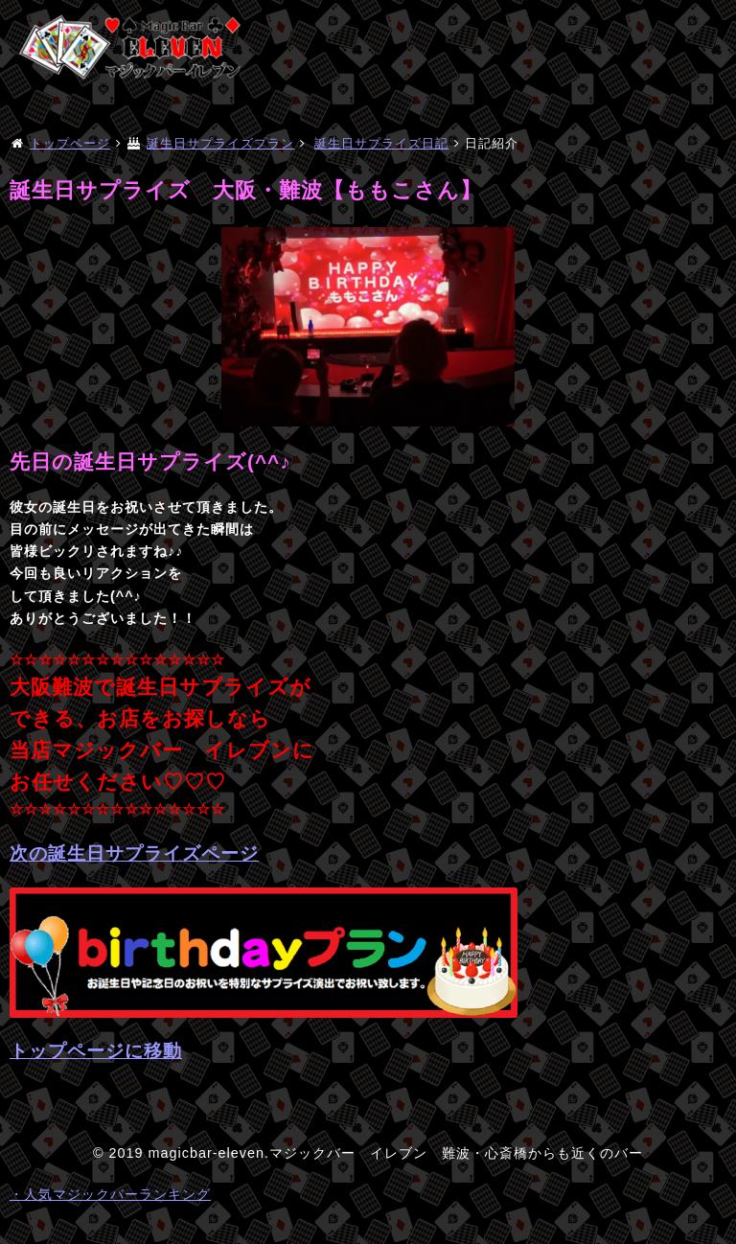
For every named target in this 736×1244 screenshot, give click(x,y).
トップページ (70, 143)
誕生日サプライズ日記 (381, 143)
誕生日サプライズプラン (220, 143)
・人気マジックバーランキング (110, 1194)
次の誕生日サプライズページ (134, 853)
